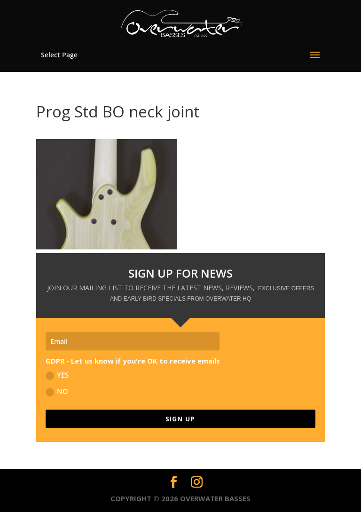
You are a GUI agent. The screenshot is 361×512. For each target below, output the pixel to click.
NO (57, 391)
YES (57, 375)
